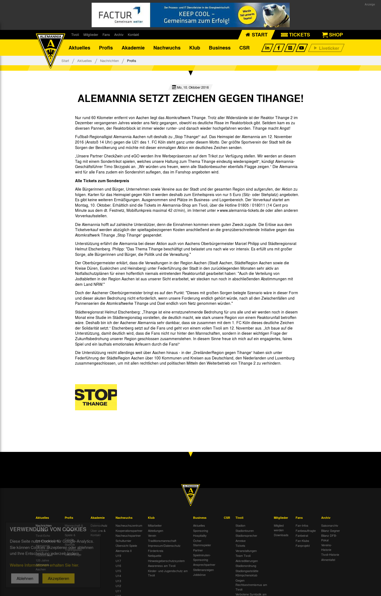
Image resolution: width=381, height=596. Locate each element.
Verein (152, 535)
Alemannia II (124, 550)
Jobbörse (199, 574)
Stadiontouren (245, 530)
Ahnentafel (328, 559)
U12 (118, 585)
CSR (244, 47)
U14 (118, 575)
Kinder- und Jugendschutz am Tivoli (168, 573)
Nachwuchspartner (128, 535)
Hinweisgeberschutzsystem (166, 560)
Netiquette (154, 555)
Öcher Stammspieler (202, 542)
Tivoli (75, 34)
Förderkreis (155, 550)
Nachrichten (109, 60)
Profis (106, 47)
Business (220, 47)
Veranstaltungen (246, 550)
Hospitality (200, 535)
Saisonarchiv (329, 525)
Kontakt (133, 34)
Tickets (240, 545)
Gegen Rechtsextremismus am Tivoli (251, 584)
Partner (198, 550)
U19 (118, 555)
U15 (118, 571)
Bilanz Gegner (330, 530)
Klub (194, 47)
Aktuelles (79, 47)
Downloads (281, 535)
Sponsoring (200, 530)
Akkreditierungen (247, 560)
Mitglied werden (279, 527)
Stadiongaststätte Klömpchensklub (247, 573)
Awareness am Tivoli (161, 565)
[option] (96, 397)
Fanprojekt (303, 545)
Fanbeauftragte (306, 530)
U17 (118, 560)
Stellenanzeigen (203, 569)
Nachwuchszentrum (129, 525)
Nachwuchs (167, 47)
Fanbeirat (302, 535)
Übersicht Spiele (126, 545)
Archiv (118, 34)
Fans (106, 34)
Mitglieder (90, 34)
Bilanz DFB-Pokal (329, 537)
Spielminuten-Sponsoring (202, 557)
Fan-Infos (302, 525)
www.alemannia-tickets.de (242, 210)
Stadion (240, 525)
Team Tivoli (243, 555)
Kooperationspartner (129, 530)
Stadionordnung (246, 565)
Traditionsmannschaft (162, 540)
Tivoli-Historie (330, 554)
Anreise (241, 540)
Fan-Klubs (302, 540)
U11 (118, 591)
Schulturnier (123, 540)
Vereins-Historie (326, 547)
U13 (118, 581)
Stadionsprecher (246, 535)
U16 (118, 565)
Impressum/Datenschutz (164, 545)
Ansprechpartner (204, 564)
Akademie (133, 47)
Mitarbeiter (155, 525)
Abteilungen (155, 530)
